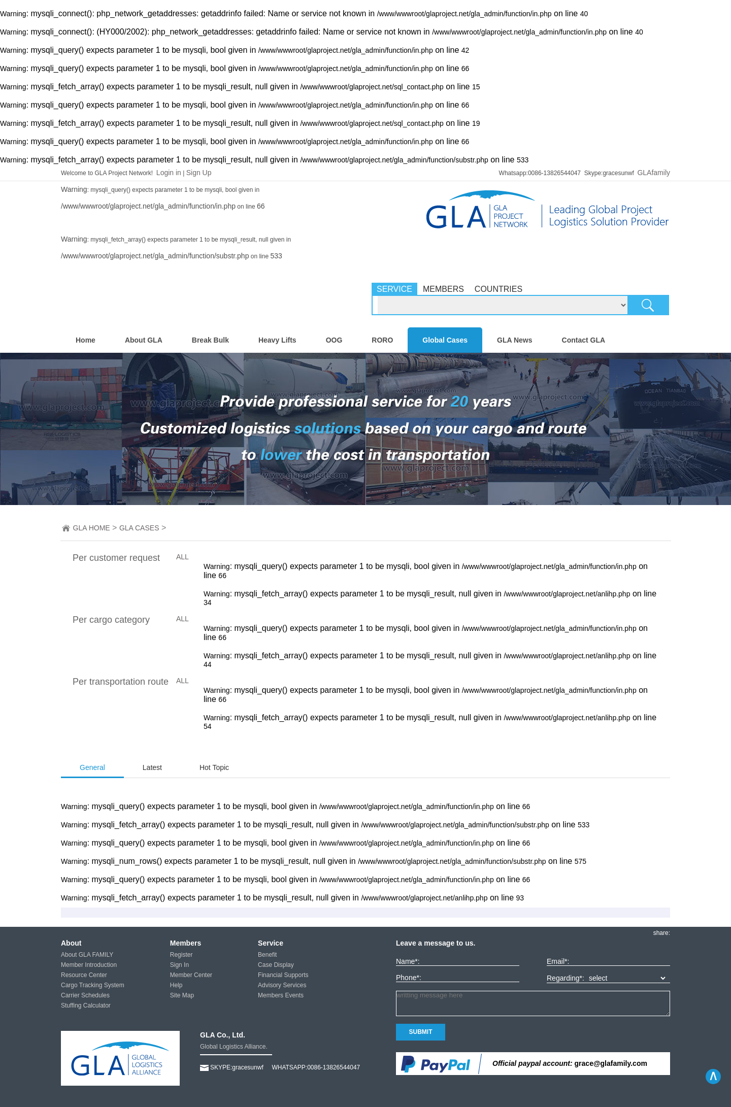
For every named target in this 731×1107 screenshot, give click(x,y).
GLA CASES (139, 528)
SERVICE (394, 289)
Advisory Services (282, 985)
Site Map (182, 995)
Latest (152, 767)
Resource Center (84, 975)
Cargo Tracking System (92, 985)
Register (181, 954)
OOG (334, 340)
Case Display (276, 964)
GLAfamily (653, 173)
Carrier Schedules (85, 995)
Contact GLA (584, 340)
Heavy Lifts (277, 340)
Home (85, 340)
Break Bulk (210, 340)
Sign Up (199, 173)
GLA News (515, 340)
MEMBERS (443, 289)
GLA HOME (91, 528)
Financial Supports (283, 975)
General (92, 767)
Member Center (191, 975)
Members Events (281, 995)
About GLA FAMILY (87, 954)
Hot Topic (214, 767)
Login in (168, 173)
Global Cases (445, 340)
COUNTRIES (498, 289)
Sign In (179, 964)
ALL (182, 557)
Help (176, 985)
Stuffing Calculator (86, 1005)
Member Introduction (89, 964)
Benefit (267, 954)
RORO (382, 340)
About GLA (143, 340)
